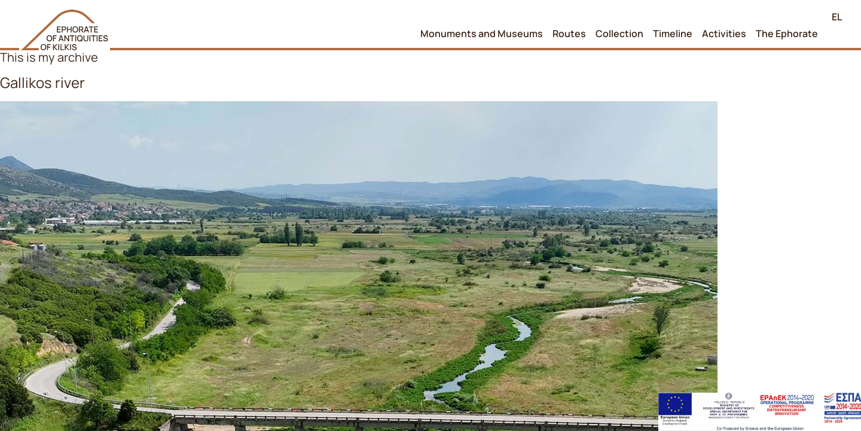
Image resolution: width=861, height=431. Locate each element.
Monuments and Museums (481, 33)
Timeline (672, 33)
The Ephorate (787, 33)
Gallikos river (42, 82)
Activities (724, 33)
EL (837, 16)
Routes (569, 33)
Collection (619, 33)
